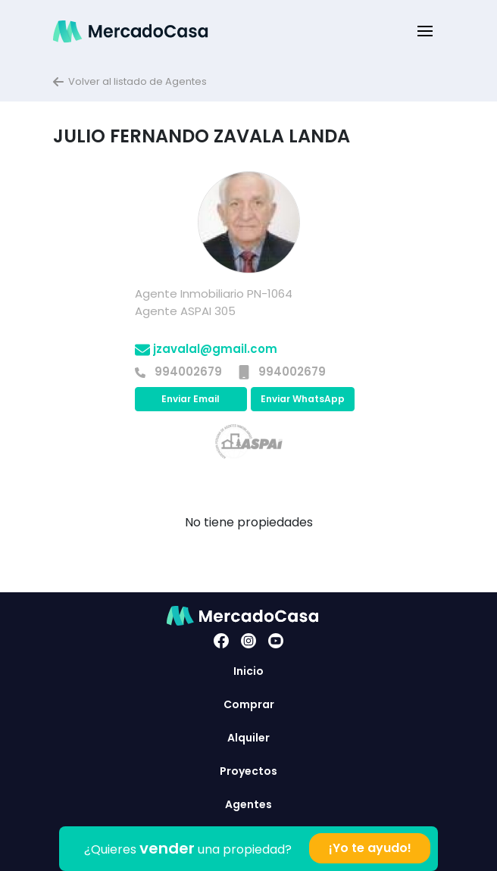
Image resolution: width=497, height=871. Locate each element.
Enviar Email (190, 398)
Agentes (248, 804)
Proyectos (248, 771)
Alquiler (248, 737)
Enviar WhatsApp (303, 398)
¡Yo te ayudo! (370, 848)
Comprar (248, 704)
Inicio (248, 671)
